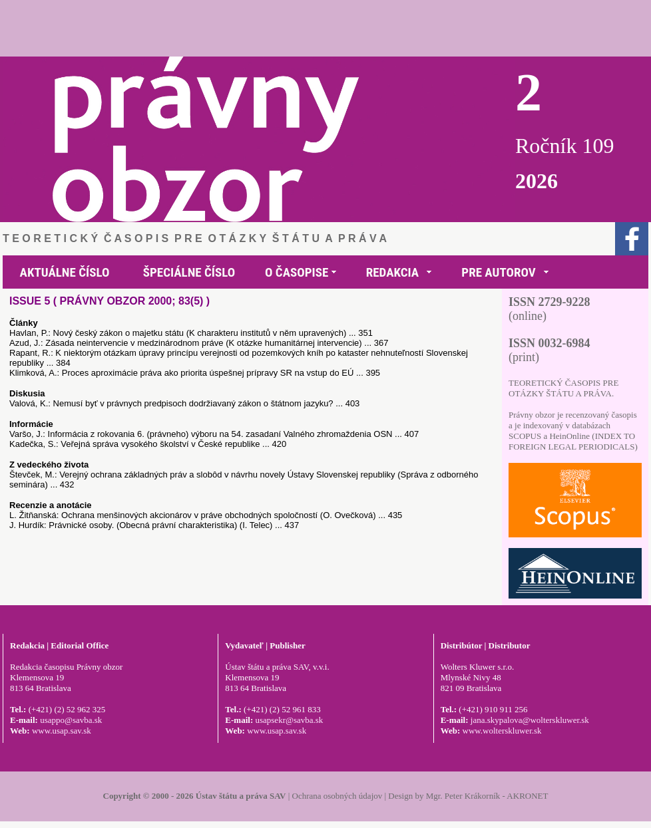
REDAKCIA (392, 272)
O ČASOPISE (296, 272)
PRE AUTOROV (498, 272)
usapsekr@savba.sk (289, 720)
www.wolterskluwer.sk (502, 731)
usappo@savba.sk (71, 720)
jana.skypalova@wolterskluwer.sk (530, 720)
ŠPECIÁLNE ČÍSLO (189, 272)
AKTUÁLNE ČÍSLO (65, 272)
